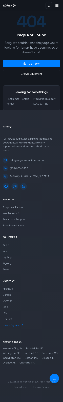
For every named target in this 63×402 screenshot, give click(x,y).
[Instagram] (14, 186)
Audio (6, 244)
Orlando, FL (9, 362)
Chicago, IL (48, 357)
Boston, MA (31, 357)
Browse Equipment (31, 73)
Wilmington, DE (11, 353)
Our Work (8, 300)
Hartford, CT (31, 353)
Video (6, 250)
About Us (8, 288)
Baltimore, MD (50, 353)
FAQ (10, 104)
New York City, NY (12, 348)
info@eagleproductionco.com (24, 160)
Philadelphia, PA (34, 348)
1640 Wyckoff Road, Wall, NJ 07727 (26, 176)
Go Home (31, 63)
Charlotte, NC (27, 362)
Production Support (44, 98)
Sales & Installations (14, 225)
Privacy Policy (20, 387)
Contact (7, 318)
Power (6, 269)
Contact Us (40, 104)
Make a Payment (13, 324)
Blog (5, 306)
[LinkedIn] (23, 186)
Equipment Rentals (18, 98)
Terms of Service (41, 387)
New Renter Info (11, 213)
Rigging (7, 263)
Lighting (7, 257)
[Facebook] (6, 186)
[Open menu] (57, 5)
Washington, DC (12, 357)
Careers (7, 294)
